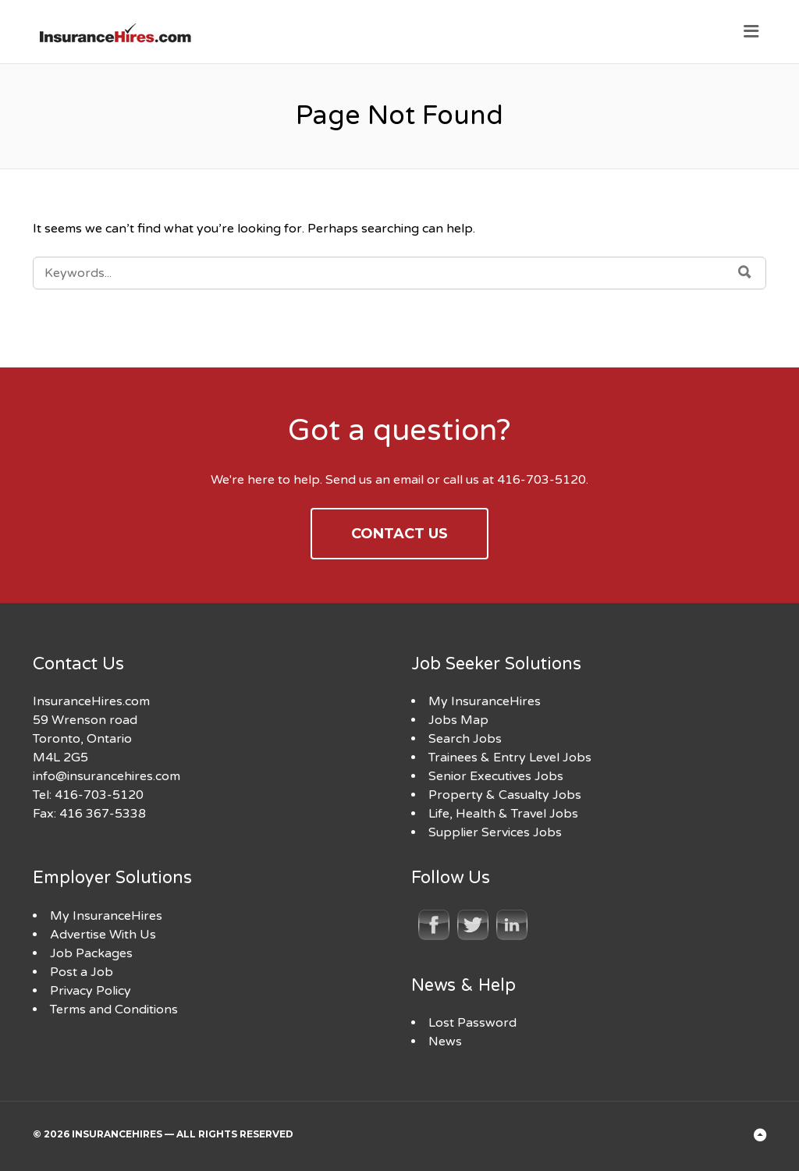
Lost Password (472, 1023)
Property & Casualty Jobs (504, 795)
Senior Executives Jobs (495, 776)
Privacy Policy (90, 991)
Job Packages (91, 953)
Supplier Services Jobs (495, 832)
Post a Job (81, 972)
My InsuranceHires (484, 701)
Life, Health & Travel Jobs (503, 813)
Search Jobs (465, 739)
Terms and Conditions (114, 1009)
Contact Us (399, 533)
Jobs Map (458, 720)
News (445, 1041)
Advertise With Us (103, 934)
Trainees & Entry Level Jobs (509, 757)
